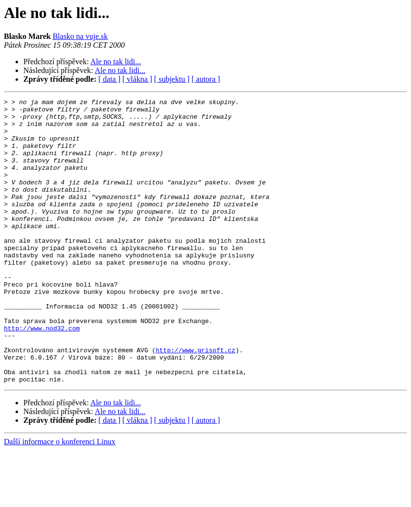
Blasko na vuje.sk (80, 36)
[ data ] (109, 79)
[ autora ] (206, 79)
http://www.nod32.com (42, 374)
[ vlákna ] (137, 79)
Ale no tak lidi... (115, 61)
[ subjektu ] (172, 79)
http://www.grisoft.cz (195, 401)
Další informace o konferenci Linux (59, 498)
